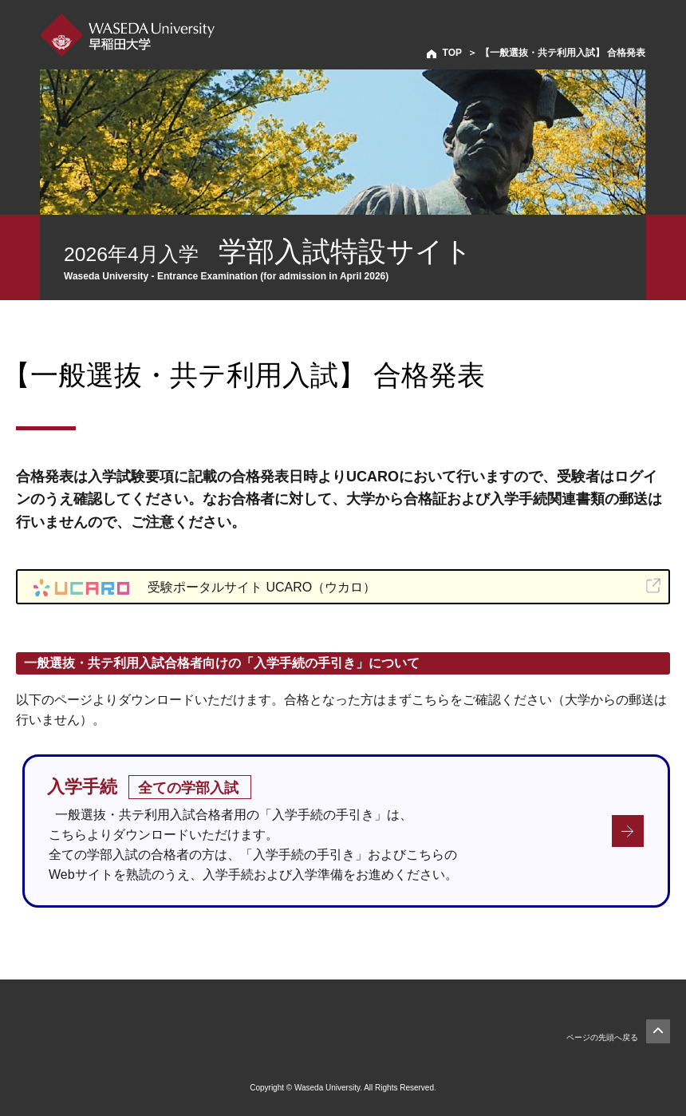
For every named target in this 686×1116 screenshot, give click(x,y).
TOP (452, 52)
